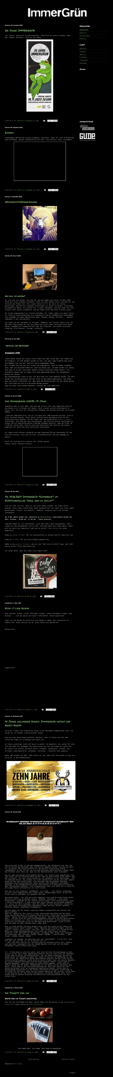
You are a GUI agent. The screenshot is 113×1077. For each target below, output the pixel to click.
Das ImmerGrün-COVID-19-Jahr (25, 401)
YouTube (83, 51)
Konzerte (83, 33)
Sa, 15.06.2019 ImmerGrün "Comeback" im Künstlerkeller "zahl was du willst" (31, 498)
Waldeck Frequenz (64, 419)
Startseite (33, 1059)
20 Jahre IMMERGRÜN (20, 30)
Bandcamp (83, 63)
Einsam (9, 133)
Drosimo (16, 539)
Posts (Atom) (17, 1064)
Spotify (83, 54)
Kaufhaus (83, 49)
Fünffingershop (35, 1004)
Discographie (85, 36)
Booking (83, 39)
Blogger (73, 1072)
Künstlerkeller (46, 517)
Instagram (83, 60)
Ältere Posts (68, 1059)
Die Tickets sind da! (17, 993)
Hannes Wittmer (19, 535)
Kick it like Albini (17, 608)
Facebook (83, 57)
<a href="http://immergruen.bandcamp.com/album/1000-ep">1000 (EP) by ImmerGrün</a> (94, 94)
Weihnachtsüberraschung (21, 202)
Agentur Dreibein (23, 544)
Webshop (55, 528)
